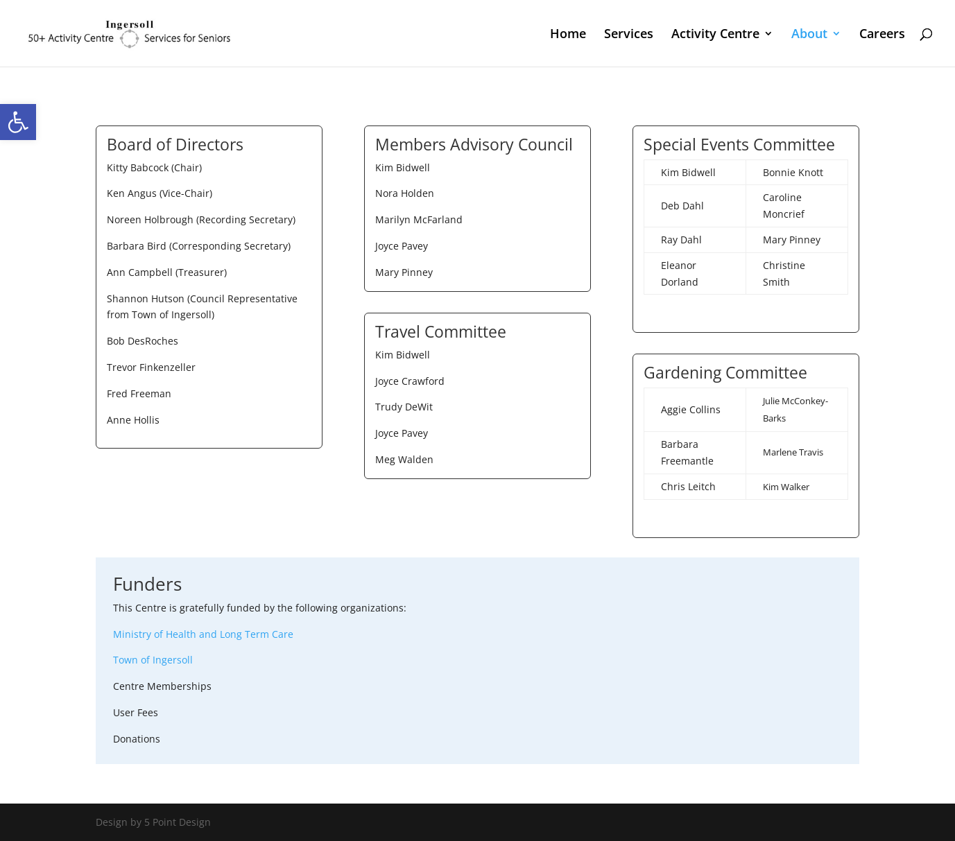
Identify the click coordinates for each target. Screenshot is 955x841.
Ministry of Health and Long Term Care (203, 634)
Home (568, 35)
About (809, 35)
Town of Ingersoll (153, 659)
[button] (18, 122)
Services (628, 35)
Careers (882, 35)
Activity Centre (715, 35)
